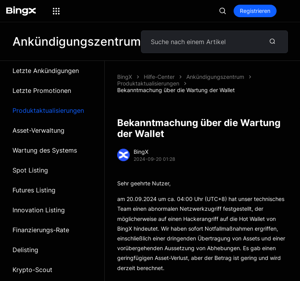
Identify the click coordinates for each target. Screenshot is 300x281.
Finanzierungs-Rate (40, 230)
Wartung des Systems (44, 150)
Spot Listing (30, 170)
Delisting (25, 250)
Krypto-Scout (32, 270)
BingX (124, 76)
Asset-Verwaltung (38, 130)
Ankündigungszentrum (215, 76)
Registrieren (255, 10)
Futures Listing (33, 190)
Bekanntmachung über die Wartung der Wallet (176, 90)
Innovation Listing (38, 210)
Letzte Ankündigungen (45, 71)
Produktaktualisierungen (48, 110)
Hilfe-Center (159, 76)
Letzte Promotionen (41, 90)
